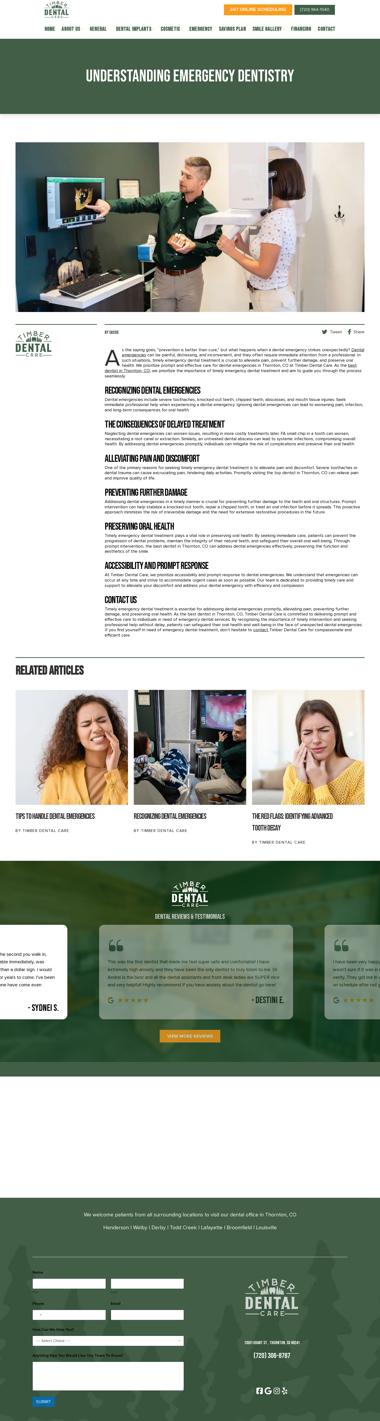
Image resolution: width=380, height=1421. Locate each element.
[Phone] (69, 1315)
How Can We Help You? (54, 1329)
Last (114, 1292)
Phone (39, 1303)
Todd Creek (183, 1227)
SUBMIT (43, 1401)
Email (117, 1303)
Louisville (266, 1227)
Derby (158, 1227)
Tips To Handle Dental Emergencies (55, 816)
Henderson (116, 1227)
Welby (140, 1227)
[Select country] (37, 1315)
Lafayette (211, 1227)
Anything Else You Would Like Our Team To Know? (77, 1355)
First (35, 1292)
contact (261, 629)
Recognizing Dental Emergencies (170, 816)
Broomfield (239, 1227)
